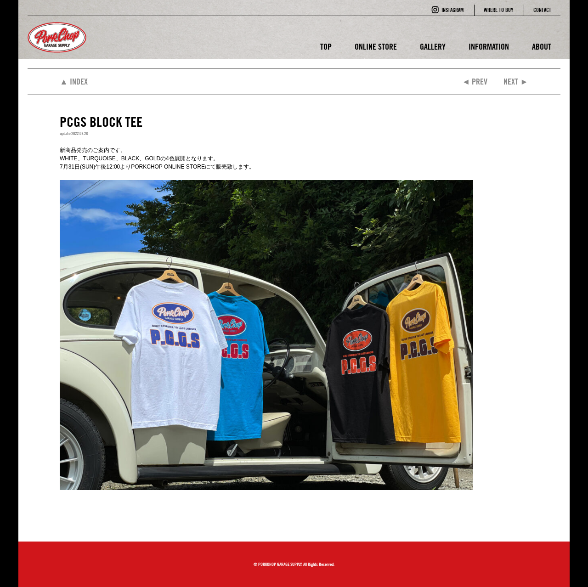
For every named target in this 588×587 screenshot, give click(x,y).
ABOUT (541, 46)
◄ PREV (474, 81)
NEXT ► (515, 81)
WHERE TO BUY (498, 9)
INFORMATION (489, 46)
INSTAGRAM (452, 9)
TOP (326, 46)
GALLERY (433, 46)
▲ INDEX (74, 81)
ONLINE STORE (376, 46)
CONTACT (542, 9)
